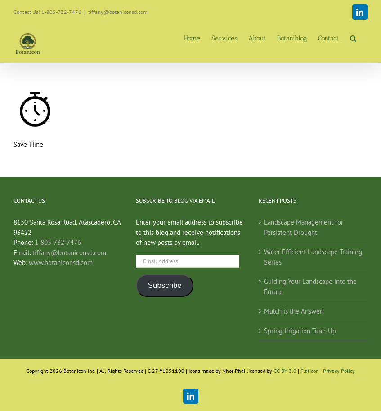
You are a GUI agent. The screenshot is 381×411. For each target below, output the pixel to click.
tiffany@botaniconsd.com (118, 12)
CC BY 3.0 (285, 370)
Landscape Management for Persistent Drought (303, 227)
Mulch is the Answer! (294, 311)
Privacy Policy (339, 370)
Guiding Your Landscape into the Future (310, 286)
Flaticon (309, 370)
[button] (353, 38)
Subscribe (165, 285)
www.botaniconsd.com (61, 262)
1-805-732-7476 (58, 242)
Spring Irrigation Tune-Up (300, 331)
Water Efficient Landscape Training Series (313, 256)
